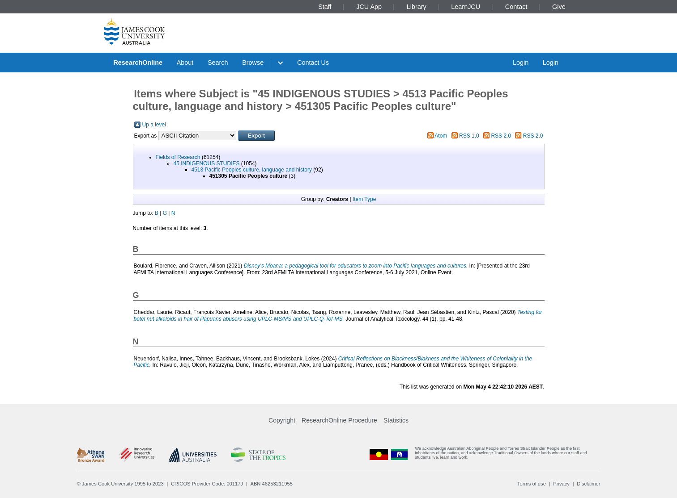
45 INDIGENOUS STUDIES (207, 163)
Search (218, 62)
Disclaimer (588, 483)
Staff (324, 6)
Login (520, 62)
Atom (440, 136)
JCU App (369, 6)
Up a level (154, 124)
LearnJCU (465, 6)
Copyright (281, 420)
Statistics (396, 420)
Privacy (561, 483)
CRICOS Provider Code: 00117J (207, 483)
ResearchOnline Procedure (339, 420)
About (185, 62)
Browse (253, 62)
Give (559, 6)
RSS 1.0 (469, 136)
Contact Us (313, 62)
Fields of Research (178, 157)
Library (416, 6)
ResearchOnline (137, 62)
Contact (516, 6)
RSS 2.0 (501, 136)
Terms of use (531, 483)
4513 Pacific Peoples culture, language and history (252, 170)
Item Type (364, 199)
